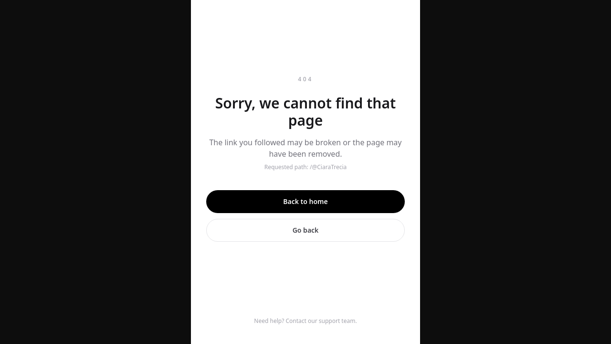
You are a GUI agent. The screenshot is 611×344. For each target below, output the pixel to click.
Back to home (305, 201)
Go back (306, 230)
